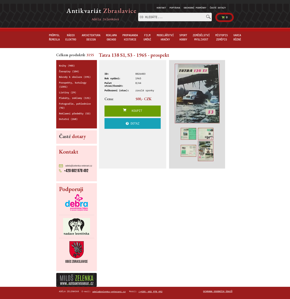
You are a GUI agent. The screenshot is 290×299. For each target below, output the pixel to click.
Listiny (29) (67, 92)
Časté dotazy (218, 7)
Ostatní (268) (68, 119)
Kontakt (161, 7)
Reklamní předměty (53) (75, 113)
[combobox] (175, 17)
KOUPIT (132, 110)
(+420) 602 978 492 (151, 291)
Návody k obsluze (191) (75, 77)
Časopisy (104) (69, 71)
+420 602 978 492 (73, 170)
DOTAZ (132, 123)
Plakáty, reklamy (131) (75, 98)
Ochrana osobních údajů (217, 291)
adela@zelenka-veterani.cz (75, 165)
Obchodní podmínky (195, 7)
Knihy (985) (67, 65)
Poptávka (175, 7)
